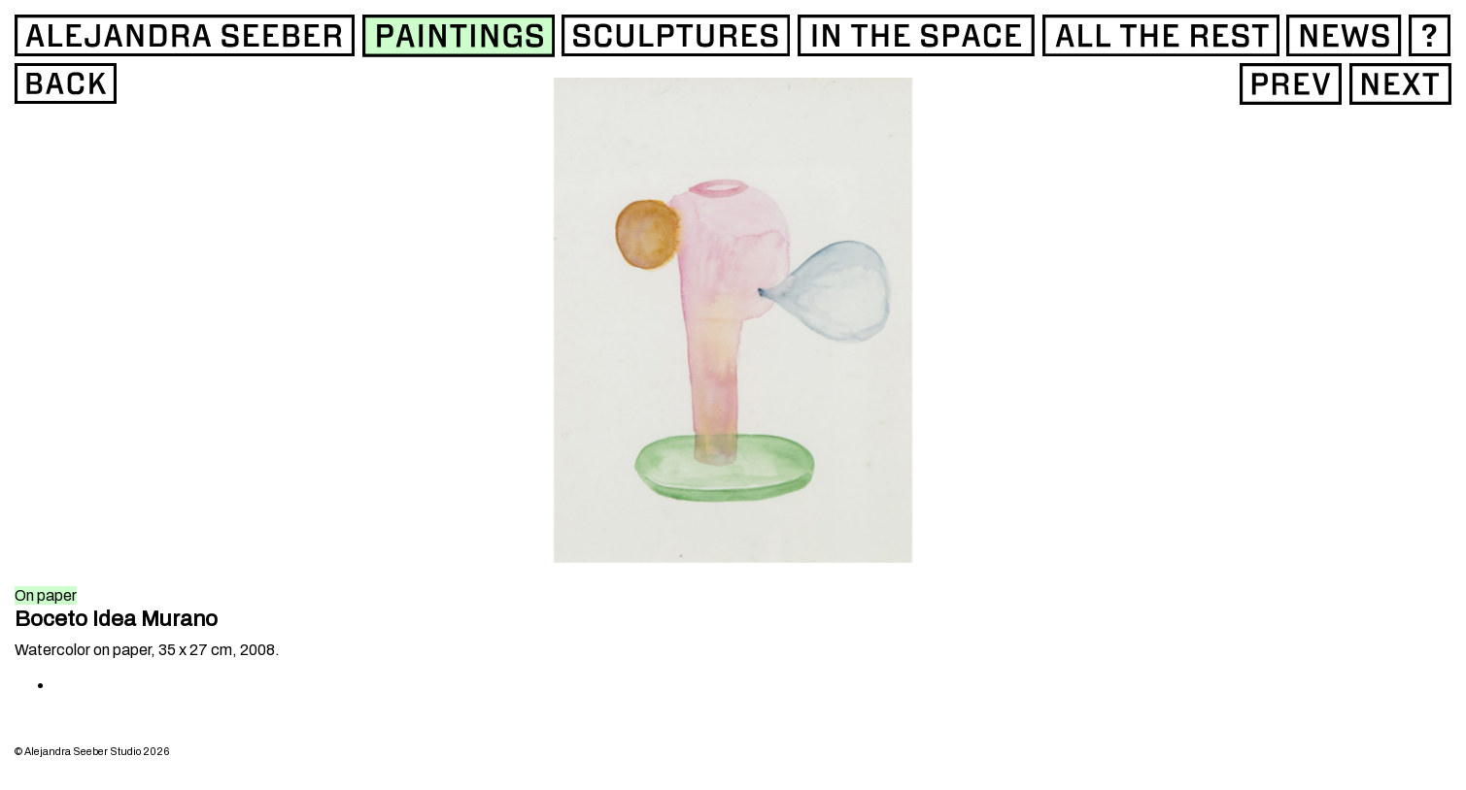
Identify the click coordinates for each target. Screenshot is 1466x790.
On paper (46, 595)
